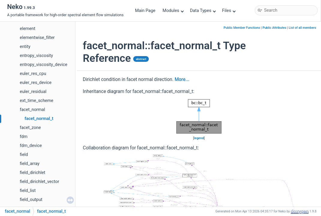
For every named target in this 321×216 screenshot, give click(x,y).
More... (182, 79)
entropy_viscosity (36, 55)
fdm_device (31, 145)
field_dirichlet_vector (39, 181)
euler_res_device (36, 82)
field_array (30, 163)
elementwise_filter (37, 37)
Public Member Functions (242, 28)
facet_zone (30, 127)
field (24, 154)
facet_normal (32, 109)
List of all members (302, 28)
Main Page (145, 10)
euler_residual (33, 91)
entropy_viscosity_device (43, 64)
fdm (24, 136)
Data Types (203, 10)
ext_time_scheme (36, 100)
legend (199, 138)
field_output (31, 199)
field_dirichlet (32, 172)
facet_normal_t (39, 118)
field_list (28, 190)
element (27, 28)
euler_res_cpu (33, 73)
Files (229, 10)
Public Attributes (274, 28)
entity (25, 46)
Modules (173, 10)
